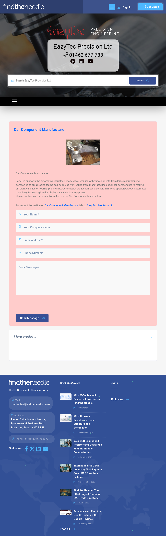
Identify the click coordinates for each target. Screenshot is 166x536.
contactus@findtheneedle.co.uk (31, 404)
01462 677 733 (83, 55)
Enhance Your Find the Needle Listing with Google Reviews (87, 515)
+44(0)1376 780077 (37, 438)
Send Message (32, 318)
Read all (67, 529)
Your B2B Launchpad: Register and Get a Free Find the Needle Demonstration (88, 446)
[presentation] (41, 304)
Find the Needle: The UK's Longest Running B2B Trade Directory (87, 494)
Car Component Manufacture (61, 205)
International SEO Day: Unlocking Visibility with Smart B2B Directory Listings (88, 471)
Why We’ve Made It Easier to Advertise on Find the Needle (87, 399)
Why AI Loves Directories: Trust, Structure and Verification (84, 422)
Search (142, 80)
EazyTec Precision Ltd (83, 46)
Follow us (120, 399)
